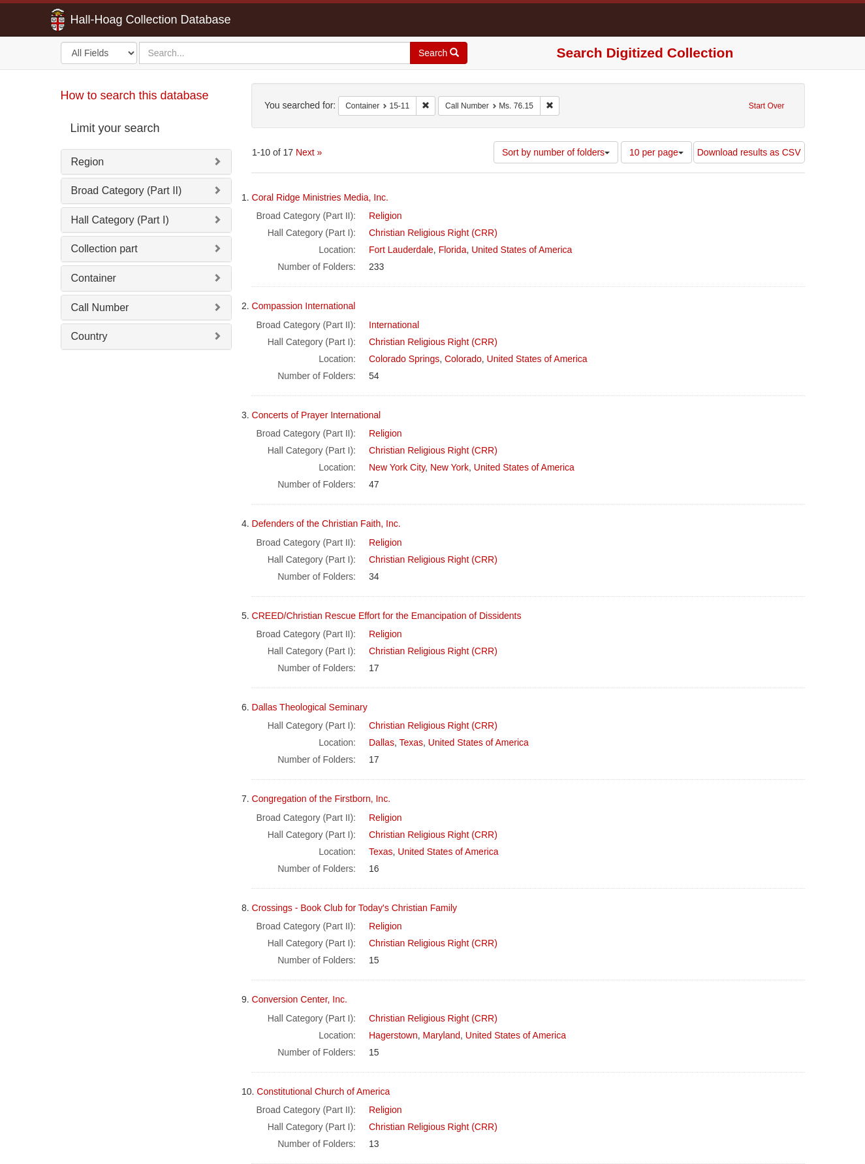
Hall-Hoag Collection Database (110, 19)
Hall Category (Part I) (120, 219)
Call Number (100, 307)
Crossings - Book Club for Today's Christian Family (354, 908)
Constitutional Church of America (323, 1091)
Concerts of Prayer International (316, 415)
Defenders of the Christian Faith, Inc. (326, 523)
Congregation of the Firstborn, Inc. (321, 798)
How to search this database (135, 95)
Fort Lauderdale (401, 249)
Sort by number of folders (556, 152)
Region (87, 161)
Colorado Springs (404, 359)
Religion (385, 215)
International (394, 325)
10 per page (656, 152)
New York (449, 467)
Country (89, 336)
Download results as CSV (749, 152)
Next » (309, 152)
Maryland (441, 1035)
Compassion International (304, 306)
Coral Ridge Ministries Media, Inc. (320, 197)
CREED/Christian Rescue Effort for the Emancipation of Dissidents (387, 615)
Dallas (381, 742)
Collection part (104, 248)
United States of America (521, 249)
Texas (411, 742)
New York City (397, 467)
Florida (453, 249)
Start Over (767, 105)
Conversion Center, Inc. (299, 999)
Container (93, 278)
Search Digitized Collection (645, 52)
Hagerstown (393, 1035)
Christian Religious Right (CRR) (433, 232)
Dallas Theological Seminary (310, 707)
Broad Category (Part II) (126, 190)
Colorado (463, 359)
